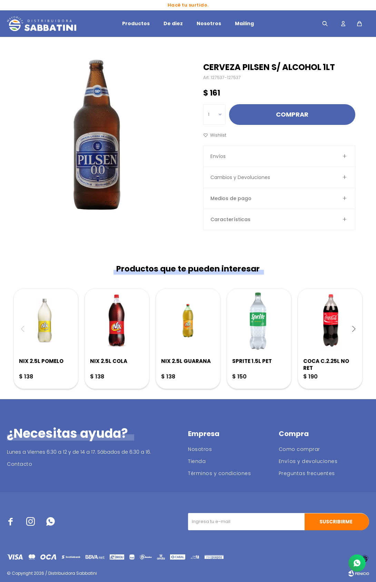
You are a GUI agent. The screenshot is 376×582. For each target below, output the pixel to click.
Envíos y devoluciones (308, 461)
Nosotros (209, 23)
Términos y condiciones (219, 473)
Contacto (19, 464)
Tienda (197, 461)
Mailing (244, 23)
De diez (173, 23)
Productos (136, 23)
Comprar (292, 114)
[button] (353, 328)
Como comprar (299, 449)
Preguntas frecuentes (307, 473)
